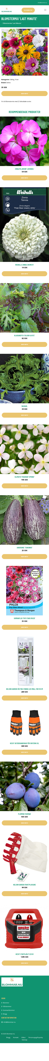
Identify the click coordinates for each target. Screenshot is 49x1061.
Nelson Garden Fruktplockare (24, 885)
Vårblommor (7, 1006)
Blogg (5, 1014)
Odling (12, 80)
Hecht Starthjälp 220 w (24, 954)
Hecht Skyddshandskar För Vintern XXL (24, 743)
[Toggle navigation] (45, 10)
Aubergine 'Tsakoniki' (24, 547)
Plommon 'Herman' (24, 814)
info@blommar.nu (42, 2)
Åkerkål (24, 406)
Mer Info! (24, 93)
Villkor (23, 1037)
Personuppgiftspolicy (35, 1037)
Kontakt (15, 1037)
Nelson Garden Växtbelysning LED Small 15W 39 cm (24, 689)
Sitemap (24, 1040)
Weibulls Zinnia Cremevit (24, 265)
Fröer (17, 80)
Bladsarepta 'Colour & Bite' (24, 335)
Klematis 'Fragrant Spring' (24, 477)
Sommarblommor (9, 1010)
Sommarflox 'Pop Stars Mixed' (24, 618)
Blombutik (28, 10)
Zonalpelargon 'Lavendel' (24, 169)
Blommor (6, 1003)
